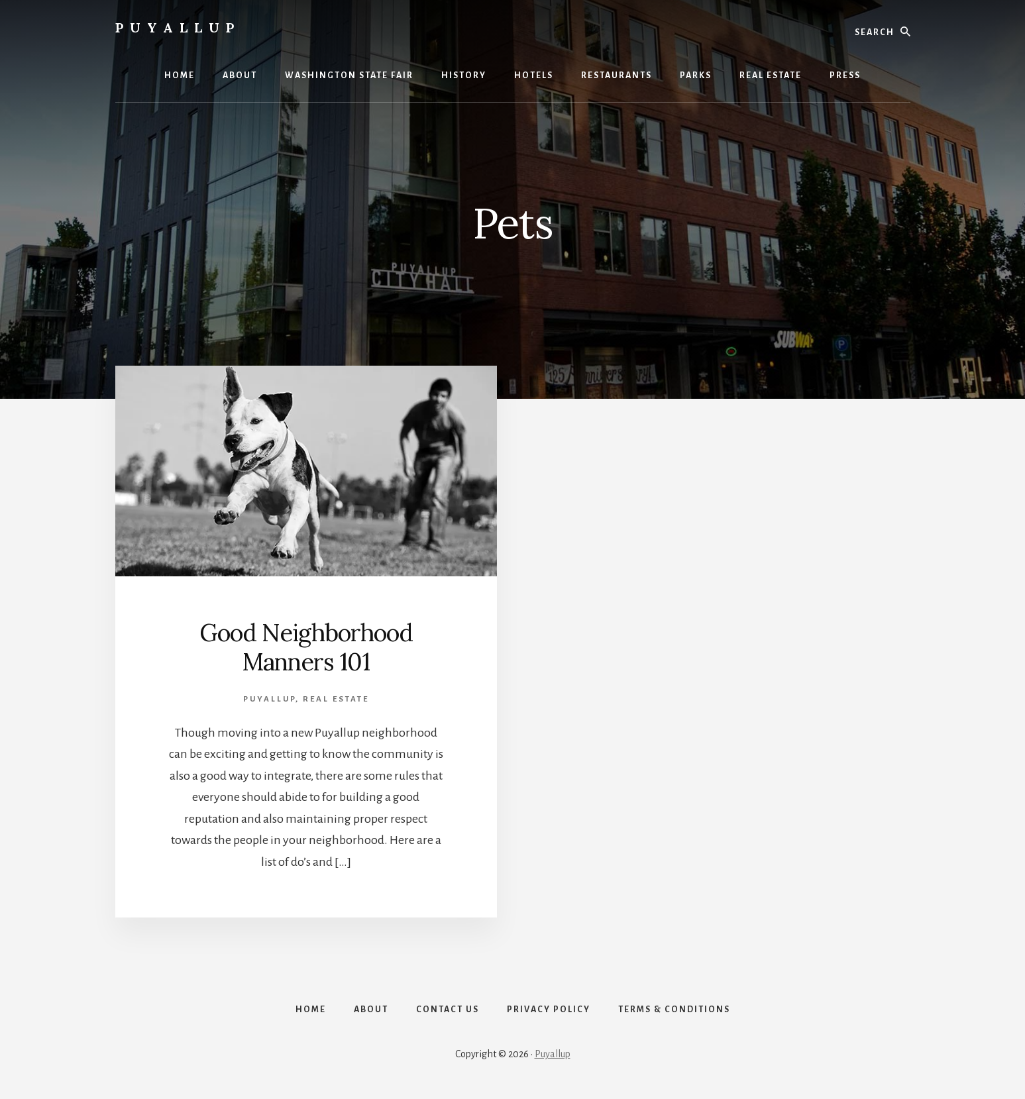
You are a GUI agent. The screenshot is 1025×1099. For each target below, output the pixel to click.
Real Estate (336, 699)
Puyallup (178, 27)
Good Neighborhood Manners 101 (306, 646)
